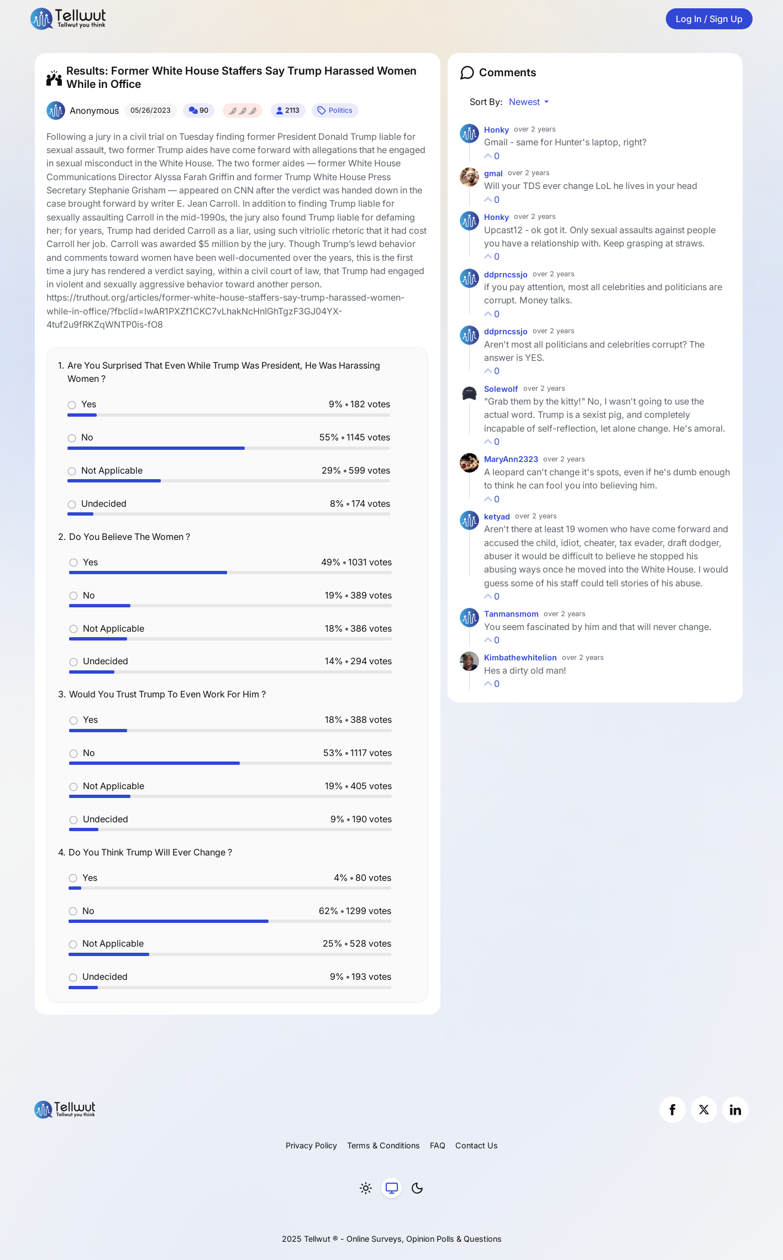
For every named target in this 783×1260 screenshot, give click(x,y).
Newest (525, 101)
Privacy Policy (311, 1145)
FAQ (437, 1145)
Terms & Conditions (383, 1145)
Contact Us (476, 1145)
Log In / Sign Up (709, 18)
